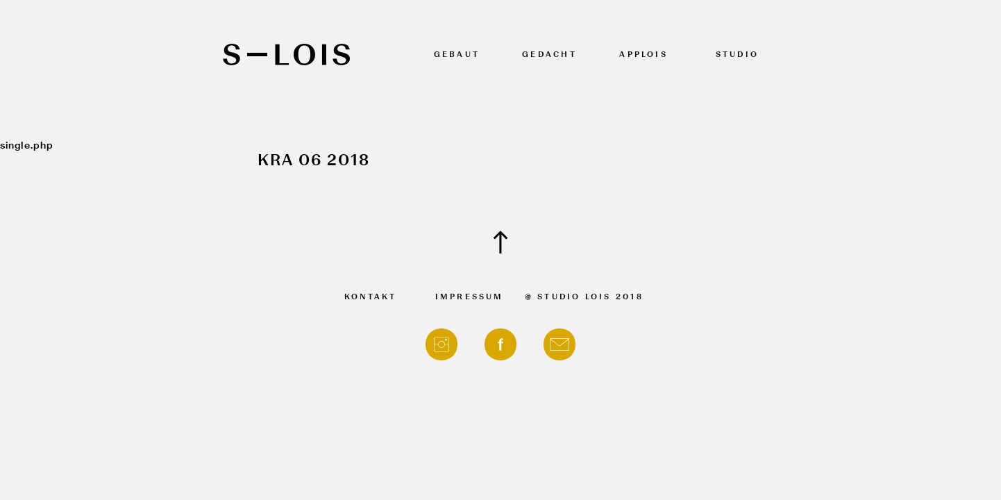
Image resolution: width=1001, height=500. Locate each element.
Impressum (469, 297)
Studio (737, 55)
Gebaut (457, 55)
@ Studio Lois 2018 (584, 297)
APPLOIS (643, 55)
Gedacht (549, 55)
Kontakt (370, 297)
